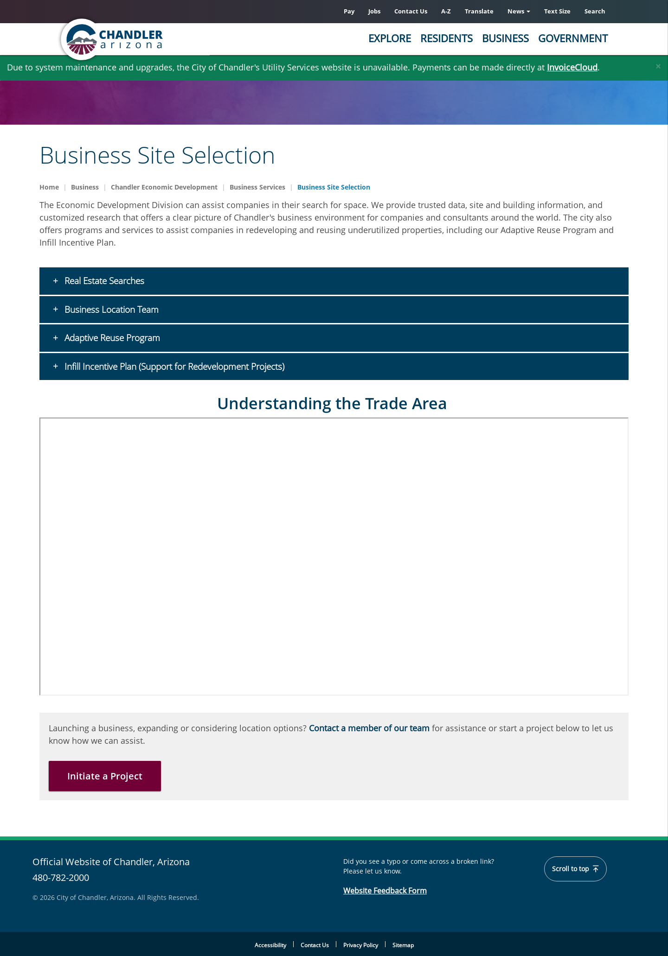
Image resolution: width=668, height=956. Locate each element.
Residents (446, 38)
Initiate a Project (104, 776)
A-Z (446, 11)
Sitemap (403, 945)
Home (49, 187)
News (518, 11)
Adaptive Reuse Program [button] (111, 338)
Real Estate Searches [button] (103, 281)
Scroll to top (575, 869)
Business (505, 38)
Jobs (374, 11)
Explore (389, 38)
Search (594, 11)
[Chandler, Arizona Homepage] (148, 39)
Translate (479, 11)
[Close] (658, 64)
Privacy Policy (360, 945)
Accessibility (270, 945)
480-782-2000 (60, 877)
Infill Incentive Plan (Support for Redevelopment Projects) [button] (173, 367)
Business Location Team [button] (110, 310)
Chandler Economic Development (164, 187)
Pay (349, 11)
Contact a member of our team (369, 728)
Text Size (557, 11)
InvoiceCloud (572, 67)
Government (573, 38)
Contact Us (410, 11)
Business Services (257, 187)
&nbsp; (334, 557)
